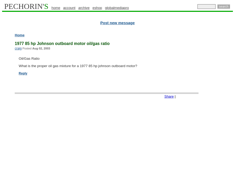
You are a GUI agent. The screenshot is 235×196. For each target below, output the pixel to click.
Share (169, 96)
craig (18, 48)
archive (84, 8)
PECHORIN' (26, 6)
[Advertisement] (210, 113)
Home (19, 35)
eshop (97, 8)
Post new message (117, 23)
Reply (23, 73)
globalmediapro (117, 8)
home (55, 8)
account (69, 8)
